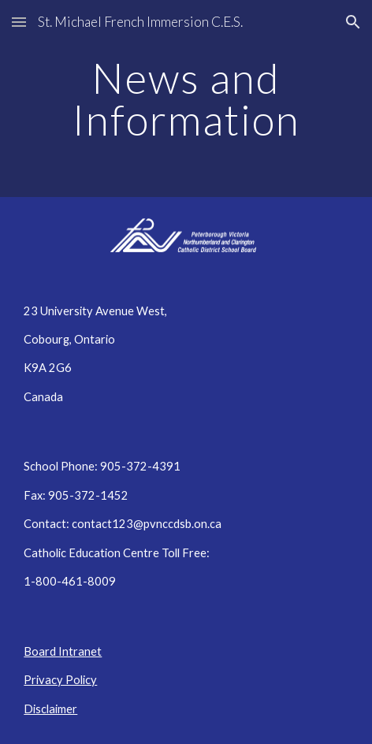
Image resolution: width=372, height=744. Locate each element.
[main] (185, 98)
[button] (19, 21)
